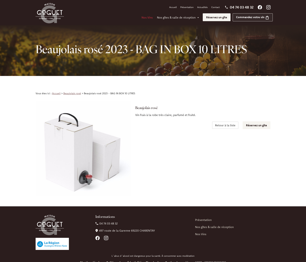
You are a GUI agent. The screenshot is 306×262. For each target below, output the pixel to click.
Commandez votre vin (252, 17)
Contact (215, 7)
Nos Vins (147, 17)
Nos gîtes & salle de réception (176, 17)
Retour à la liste (225, 125)
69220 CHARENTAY (127, 230)
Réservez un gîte (216, 17)
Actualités (202, 7)
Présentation (187, 7)
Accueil (173, 7)
